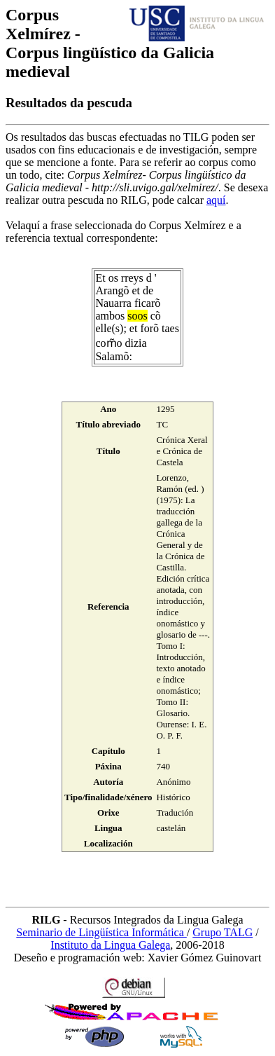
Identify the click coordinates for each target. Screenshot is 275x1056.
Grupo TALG (222, 932)
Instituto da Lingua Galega (110, 945)
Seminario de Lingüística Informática (101, 932)
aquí (216, 200)
